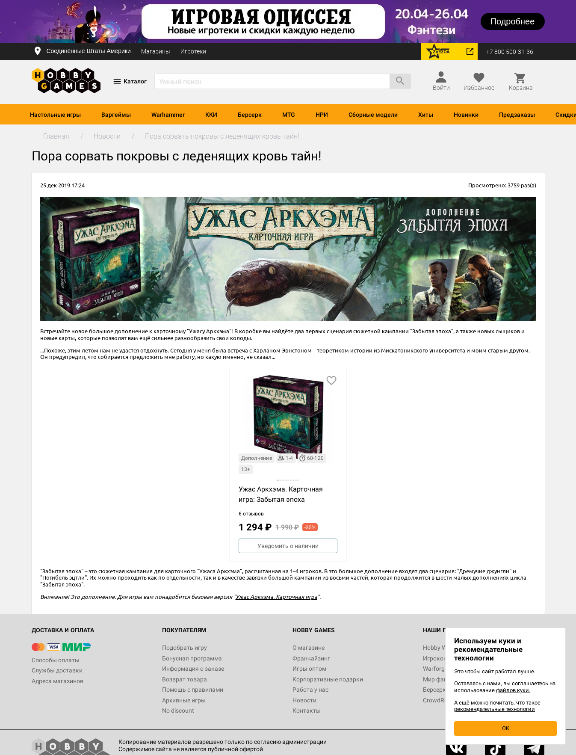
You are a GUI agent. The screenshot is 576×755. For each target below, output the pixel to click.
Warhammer (168, 114)
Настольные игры (55, 114)
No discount (178, 710)
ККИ (211, 114)
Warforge (435, 668)
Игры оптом (309, 668)
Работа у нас (310, 689)
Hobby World (440, 647)
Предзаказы (517, 114)
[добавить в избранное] (331, 381)
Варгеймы (116, 114)
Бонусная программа (192, 658)
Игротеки (193, 51)
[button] (278, 480)
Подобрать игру (184, 647)
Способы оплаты (56, 660)
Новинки (466, 114)
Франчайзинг (311, 658)
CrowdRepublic (443, 700)
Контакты (306, 710)
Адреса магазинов (57, 681)
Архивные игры (184, 700)
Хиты (425, 114)
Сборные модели (373, 114)
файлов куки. (513, 690)
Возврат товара (184, 679)
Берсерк (250, 114)
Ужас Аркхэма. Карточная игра (276, 596)
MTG (288, 114)
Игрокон (435, 658)
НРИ (322, 114)
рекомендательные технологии (494, 709)
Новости (304, 700)
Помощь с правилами (192, 689)
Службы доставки (57, 670)
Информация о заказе (193, 668)
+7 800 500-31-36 (509, 51)
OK (505, 728)
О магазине (308, 647)
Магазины (155, 51)
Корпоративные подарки (327, 679)
